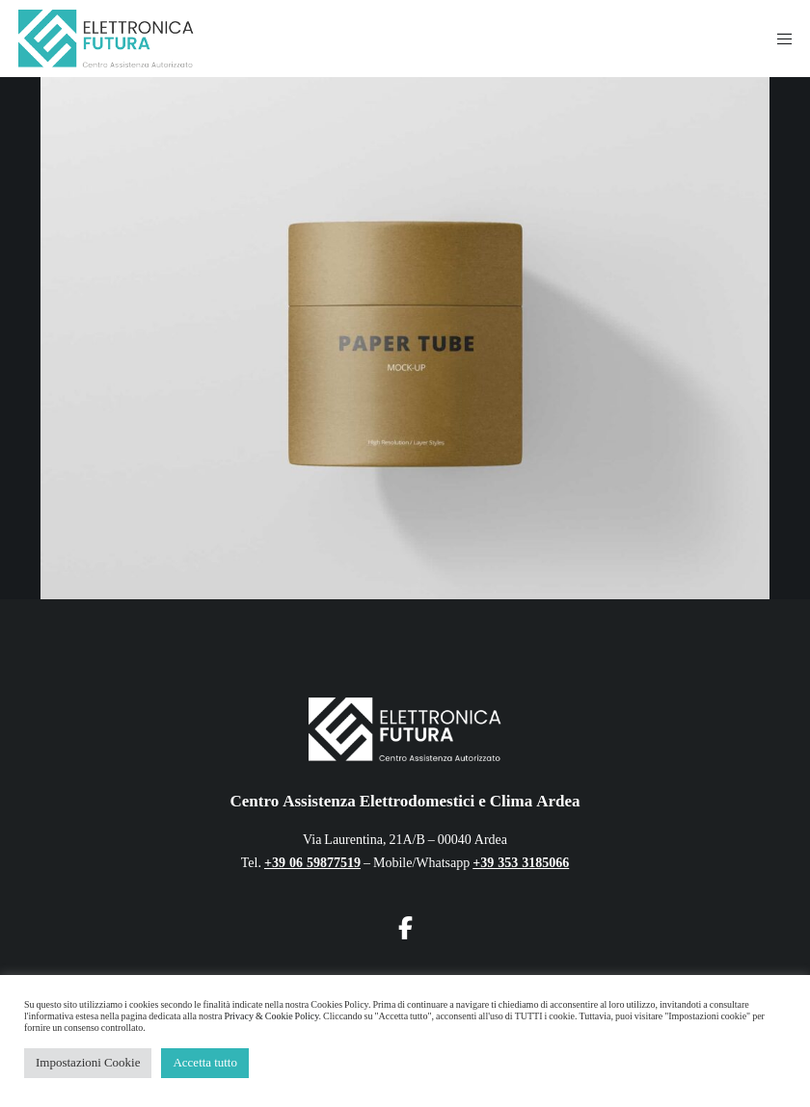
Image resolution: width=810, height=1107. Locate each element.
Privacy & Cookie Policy (271, 1016)
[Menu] (778, 38)
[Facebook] (405, 924)
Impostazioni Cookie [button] (88, 1062)
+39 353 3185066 (520, 863)
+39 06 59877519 (312, 863)
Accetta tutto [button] (205, 1062)
